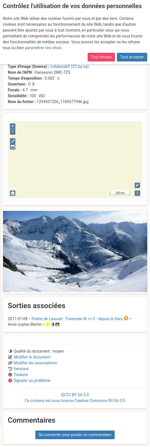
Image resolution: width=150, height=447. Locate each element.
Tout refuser (101, 57)
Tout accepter (132, 57)
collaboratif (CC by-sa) (69, 66)
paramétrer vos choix (43, 48)
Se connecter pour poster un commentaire (75, 434)
